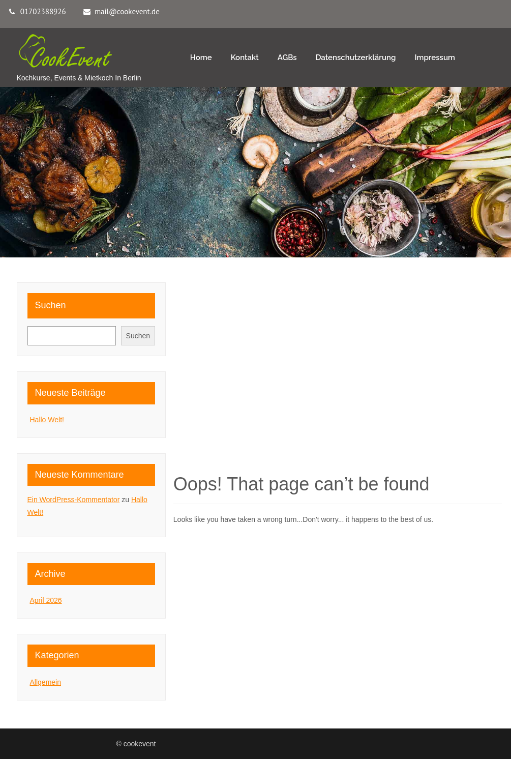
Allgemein (45, 682)
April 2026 (46, 600)
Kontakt (245, 57)
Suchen (50, 305)
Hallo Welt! (47, 420)
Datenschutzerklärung (356, 57)
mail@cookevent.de (127, 11)
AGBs (287, 57)
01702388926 (43, 11)
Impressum (434, 57)
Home (201, 57)
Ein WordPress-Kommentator (73, 499)
